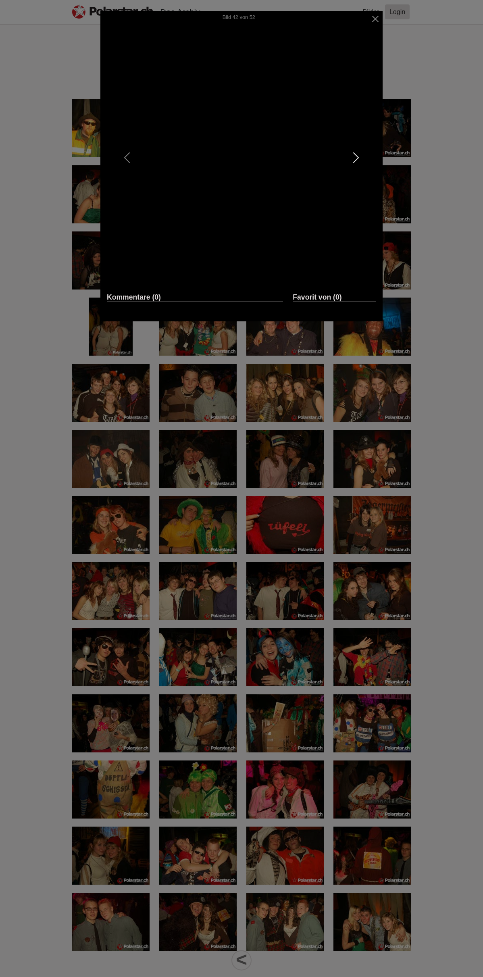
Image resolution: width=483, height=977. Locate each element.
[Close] (375, 18)
